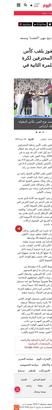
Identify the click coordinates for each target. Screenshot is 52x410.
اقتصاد (10, 379)
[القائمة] (11, 5)
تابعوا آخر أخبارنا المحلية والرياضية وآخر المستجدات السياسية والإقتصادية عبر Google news (24, 343)
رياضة (15, 386)
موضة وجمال (26, 392)
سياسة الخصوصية (15, 364)
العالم (37, 386)
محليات (41, 379)
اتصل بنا (44, 370)
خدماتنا (7, 370)
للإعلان (17, 370)
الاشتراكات (30, 370)
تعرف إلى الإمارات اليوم (35, 359)
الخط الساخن (25, 379)
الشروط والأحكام (37, 364)
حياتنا (26, 386)
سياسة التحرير (11, 359)
